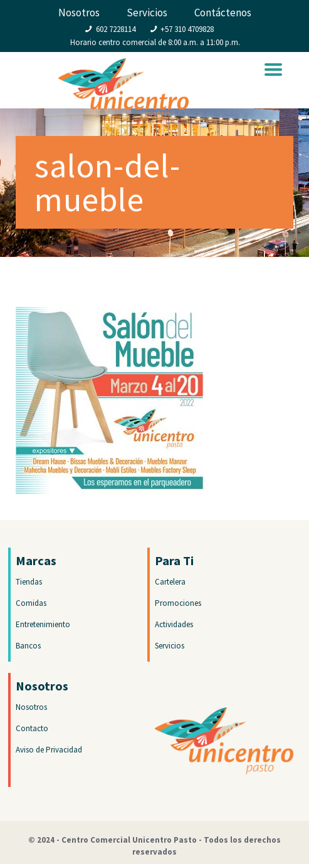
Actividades (174, 624)
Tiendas (29, 581)
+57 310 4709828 (187, 29)
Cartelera (170, 581)
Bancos (28, 645)
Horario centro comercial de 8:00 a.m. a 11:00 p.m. (155, 42)
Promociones (178, 603)
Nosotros (79, 12)
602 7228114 (115, 29)
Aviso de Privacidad (49, 749)
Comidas (31, 603)
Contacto (32, 728)
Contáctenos (222, 12)
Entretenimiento (43, 624)
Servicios (147, 12)
